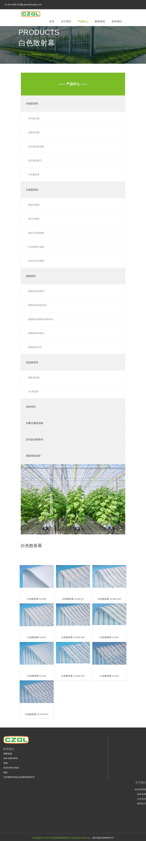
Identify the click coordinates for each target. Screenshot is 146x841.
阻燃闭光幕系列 (36, 291)
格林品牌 (104, 794)
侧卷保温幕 (34, 377)
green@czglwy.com (52, 4)
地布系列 (31, 406)
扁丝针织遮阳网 (36, 233)
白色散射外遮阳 (36, 247)
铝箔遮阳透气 (35, 160)
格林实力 (104, 803)
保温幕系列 (32, 362)
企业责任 (104, 799)
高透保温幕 (34, 132)
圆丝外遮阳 (34, 204)
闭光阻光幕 (34, 118)
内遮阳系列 (36, 54)
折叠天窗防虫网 (34, 423)
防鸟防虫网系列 (34, 439)
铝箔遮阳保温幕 (36, 146)
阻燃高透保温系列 (37, 305)
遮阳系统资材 (33, 455)
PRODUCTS (38, 32)
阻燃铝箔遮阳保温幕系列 (40, 319)
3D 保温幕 (33, 391)
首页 (22, 54)
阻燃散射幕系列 (36, 333)
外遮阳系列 (32, 189)
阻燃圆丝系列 (35, 347)
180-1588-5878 (30, 4)
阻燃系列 (31, 276)
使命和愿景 (103, 789)
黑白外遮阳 (34, 218)
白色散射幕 (36, 43)
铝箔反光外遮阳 (36, 260)
